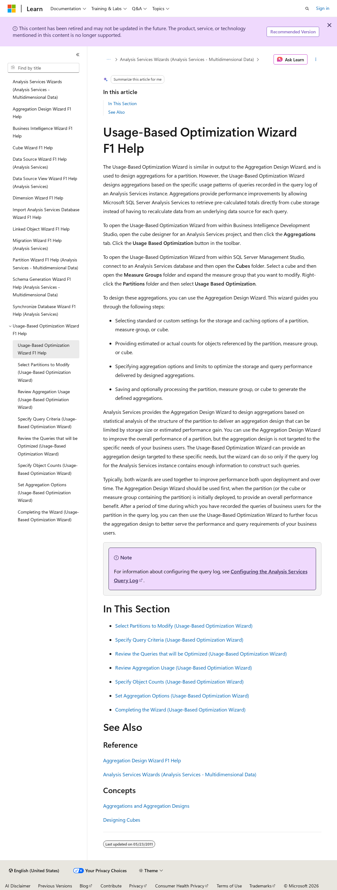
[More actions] (315, 59)
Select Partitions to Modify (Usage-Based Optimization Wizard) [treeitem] (44, 372)
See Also (116, 112)
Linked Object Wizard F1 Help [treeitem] (41, 229)
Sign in (322, 8)
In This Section (122, 103)
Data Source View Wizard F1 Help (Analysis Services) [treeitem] (45, 182)
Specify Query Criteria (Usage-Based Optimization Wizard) (179, 639)
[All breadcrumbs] (108, 59)
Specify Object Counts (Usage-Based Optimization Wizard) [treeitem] (48, 469)
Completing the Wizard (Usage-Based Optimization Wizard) (180, 709)
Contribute (111, 886)
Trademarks (260, 886)
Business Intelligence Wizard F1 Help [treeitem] (42, 132)
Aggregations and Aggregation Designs (146, 805)
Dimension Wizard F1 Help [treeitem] (38, 198)
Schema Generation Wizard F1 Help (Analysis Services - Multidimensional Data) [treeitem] (42, 287)
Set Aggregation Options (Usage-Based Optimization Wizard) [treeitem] (44, 492)
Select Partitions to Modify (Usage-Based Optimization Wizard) (184, 625)
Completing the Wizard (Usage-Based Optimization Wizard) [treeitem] (48, 516)
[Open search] (307, 8)
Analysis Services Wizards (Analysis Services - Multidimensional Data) (187, 59)
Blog (84, 886)
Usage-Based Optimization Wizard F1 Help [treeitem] (43, 349)
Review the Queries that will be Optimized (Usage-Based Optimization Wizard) (201, 653)
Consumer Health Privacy (179, 886)
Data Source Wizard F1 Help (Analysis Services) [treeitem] (40, 163)
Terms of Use (229, 886)
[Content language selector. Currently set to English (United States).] (34, 871)
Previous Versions (55, 886)
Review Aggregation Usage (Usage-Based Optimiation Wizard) (183, 667)
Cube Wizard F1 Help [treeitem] (33, 148)
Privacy (136, 886)
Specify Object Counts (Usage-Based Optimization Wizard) (179, 681)
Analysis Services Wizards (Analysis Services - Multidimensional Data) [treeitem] (37, 89)
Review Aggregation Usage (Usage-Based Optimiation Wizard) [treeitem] (44, 399)
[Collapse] (77, 54)
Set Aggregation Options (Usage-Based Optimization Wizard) (182, 695)
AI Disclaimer (17, 886)
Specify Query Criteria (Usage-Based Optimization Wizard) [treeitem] (47, 423)
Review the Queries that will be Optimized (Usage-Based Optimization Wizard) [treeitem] (47, 446)
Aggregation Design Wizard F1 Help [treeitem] (42, 113)
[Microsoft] (12, 8)
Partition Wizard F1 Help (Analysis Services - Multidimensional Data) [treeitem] (45, 264)
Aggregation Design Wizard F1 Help (142, 760)
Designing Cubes (121, 819)
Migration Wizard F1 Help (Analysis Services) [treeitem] (37, 244)
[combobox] (43, 68)
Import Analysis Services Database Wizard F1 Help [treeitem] (46, 213)
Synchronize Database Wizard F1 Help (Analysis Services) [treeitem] (44, 310)
